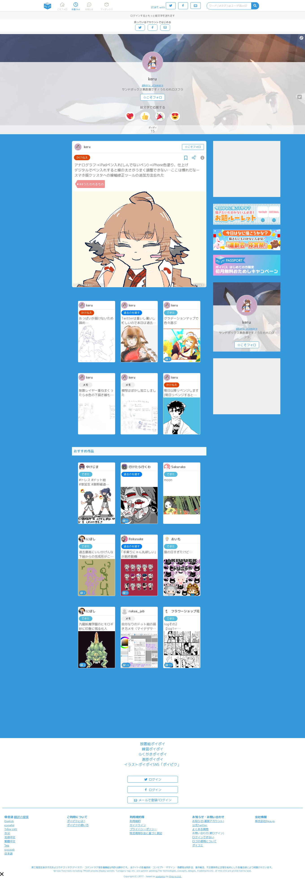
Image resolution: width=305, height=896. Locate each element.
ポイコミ (197, 845)
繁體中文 (9, 841)
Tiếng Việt (10, 829)
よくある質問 (200, 829)
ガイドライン (138, 825)
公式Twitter (199, 825)
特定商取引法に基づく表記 (146, 833)
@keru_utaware (152, 85)
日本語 (8, 853)
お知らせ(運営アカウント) (208, 821)
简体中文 (9, 837)
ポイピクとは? (76, 821)
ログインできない (203, 837)
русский (9, 849)
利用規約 (135, 821)
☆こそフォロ (152, 97)
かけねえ (82, 157)
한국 (7, 833)
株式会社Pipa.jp (265, 821)
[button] (2, 874)
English (9, 821)
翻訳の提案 (21, 817)
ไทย (6, 845)
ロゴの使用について (204, 841)
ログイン (152, 779)
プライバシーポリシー (143, 829)
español (9, 825)
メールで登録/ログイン (152, 800)
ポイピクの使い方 (78, 825)
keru (152, 79)
